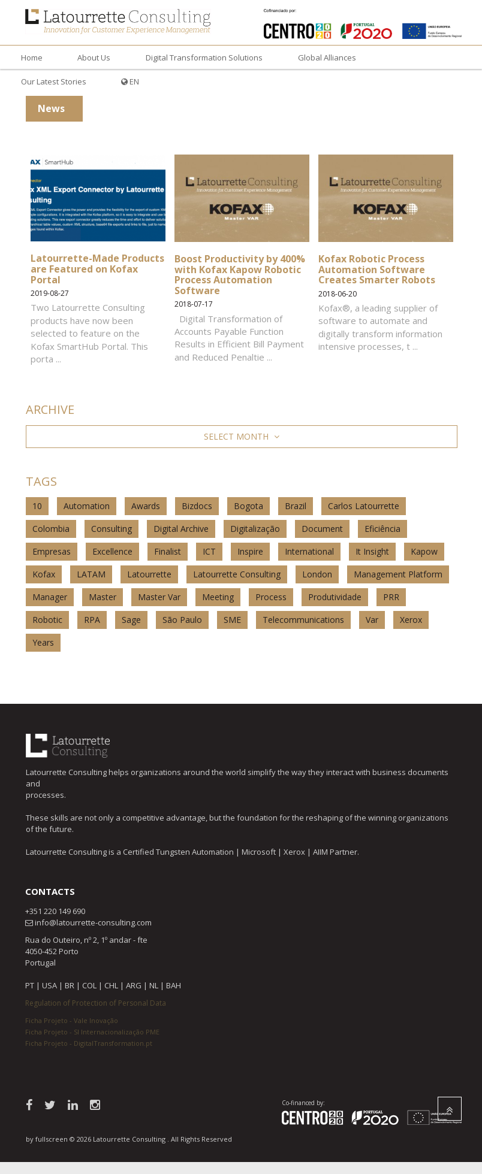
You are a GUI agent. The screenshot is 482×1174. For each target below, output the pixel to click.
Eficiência (382, 528)
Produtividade (335, 597)
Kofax (43, 574)
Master (102, 597)
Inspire (250, 551)
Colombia (51, 528)
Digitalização (255, 528)
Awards (145, 506)
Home (32, 57)
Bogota (248, 506)
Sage (131, 619)
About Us (93, 57)
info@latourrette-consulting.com (93, 922)
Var (372, 619)
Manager (49, 597)
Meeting (218, 597)
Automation (87, 506)
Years (43, 642)
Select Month (241, 436)
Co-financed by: (303, 1103)
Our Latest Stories (53, 81)
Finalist (167, 551)
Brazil (295, 506)
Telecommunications (303, 619)
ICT (209, 551)
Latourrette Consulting (237, 574)
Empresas (51, 551)
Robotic (47, 619)
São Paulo (182, 619)
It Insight (372, 551)
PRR (391, 597)
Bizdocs (197, 506)
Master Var (159, 597)
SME (232, 619)
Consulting (111, 528)
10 (37, 506)
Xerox (411, 619)
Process (271, 597)
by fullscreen (47, 1138)
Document (322, 528)
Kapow (424, 551)
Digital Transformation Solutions (204, 57)
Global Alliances (327, 57)
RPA (92, 619)
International (309, 551)
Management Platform (398, 574)
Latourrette (149, 574)
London (317, 574)
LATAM (91, 574)
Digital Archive (181, 528)
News (51, 108)
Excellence (112, 551)
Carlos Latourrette (363, 506)
